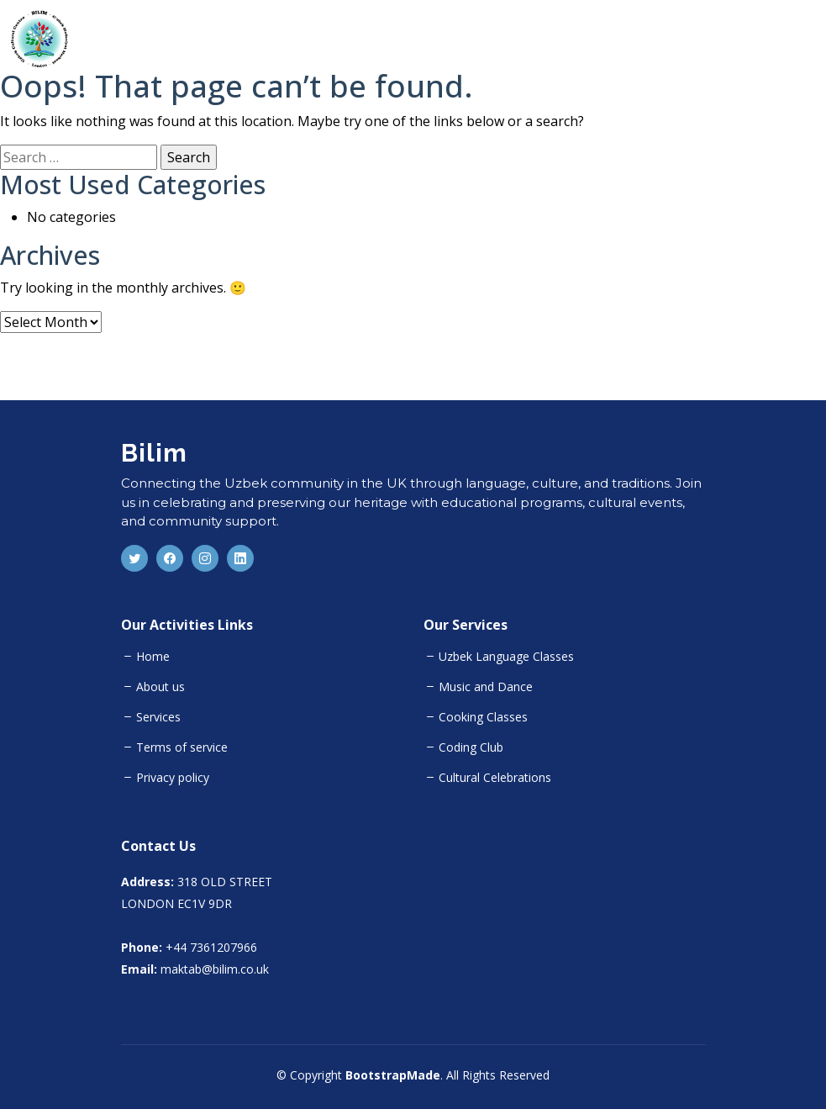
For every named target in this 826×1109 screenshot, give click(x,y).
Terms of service (182, 747)
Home (153, 657)
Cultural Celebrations (495, 778)
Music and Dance (486, 687)
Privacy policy (172, 778)
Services (158, 717)
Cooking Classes (483, 717)
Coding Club (471, 747)
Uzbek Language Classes (506, 657)
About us (160, 687)
